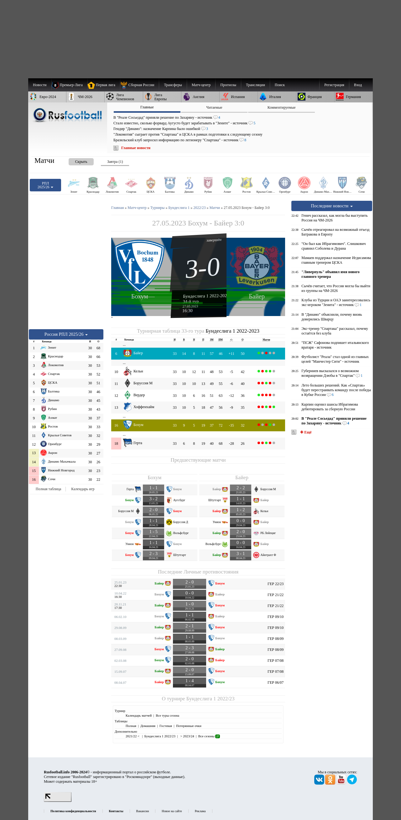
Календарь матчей (139, 715)
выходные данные (168, 777)
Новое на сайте (172, 811)
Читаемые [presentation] (214, 107)
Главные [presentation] (147, 107)
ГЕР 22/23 (276, 584)
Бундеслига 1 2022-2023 (206, 296)
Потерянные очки (188, 726)
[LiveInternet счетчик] (57, 800)
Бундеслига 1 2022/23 (210, 699)
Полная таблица (48, 489)
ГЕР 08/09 (276, 638)
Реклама (200, 811)
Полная (131, 726)
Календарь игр (82, 489)
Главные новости (135, 148)
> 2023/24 (187, 736)
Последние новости (332, 205)
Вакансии (142, 811)
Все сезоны (209, 736)
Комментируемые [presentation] (282, 107)
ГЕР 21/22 (276, 595)
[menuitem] (139, 84)
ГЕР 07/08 (276, 660)
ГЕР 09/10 (276, 617)
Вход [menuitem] (358, 85)
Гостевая (165, 726)
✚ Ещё (305, 432)
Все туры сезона (167, 715)
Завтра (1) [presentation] (115, 161)
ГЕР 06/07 (276, 682)
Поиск (280, 85)
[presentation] (75, 160)
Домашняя (147, 726)
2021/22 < (133, 736)
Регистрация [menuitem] (334, 85)
